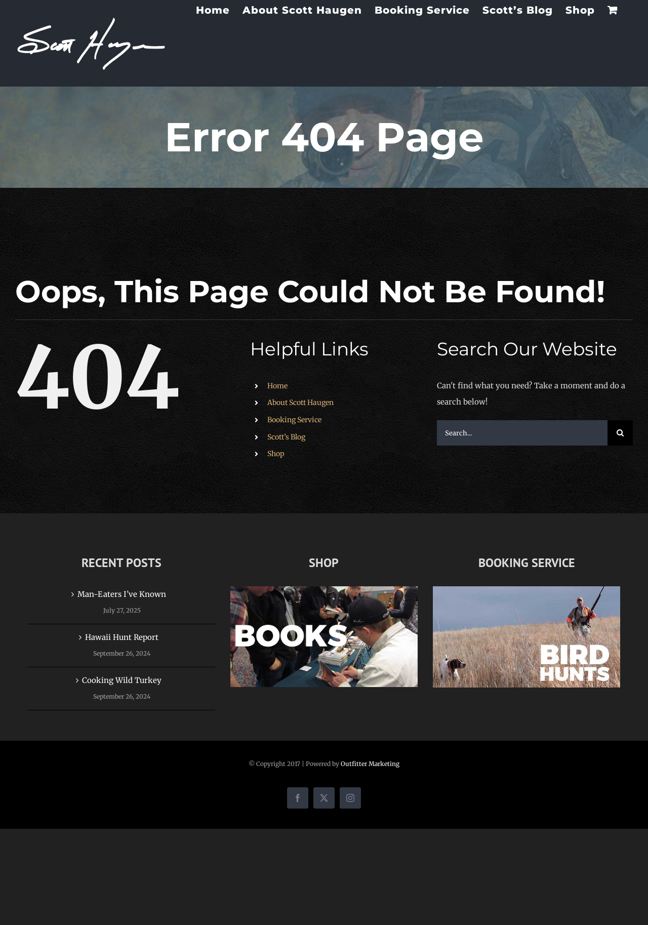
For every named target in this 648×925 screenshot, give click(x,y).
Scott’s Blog (286, 436)
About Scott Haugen (300, 402)
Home (277, 385)
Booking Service (294, 419)
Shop (276, 453)
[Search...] (522, 433)
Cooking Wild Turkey (121, 680)
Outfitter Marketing (370, 764)
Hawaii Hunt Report (121, 637)
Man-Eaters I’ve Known (121, 594)
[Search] (620, 433)
